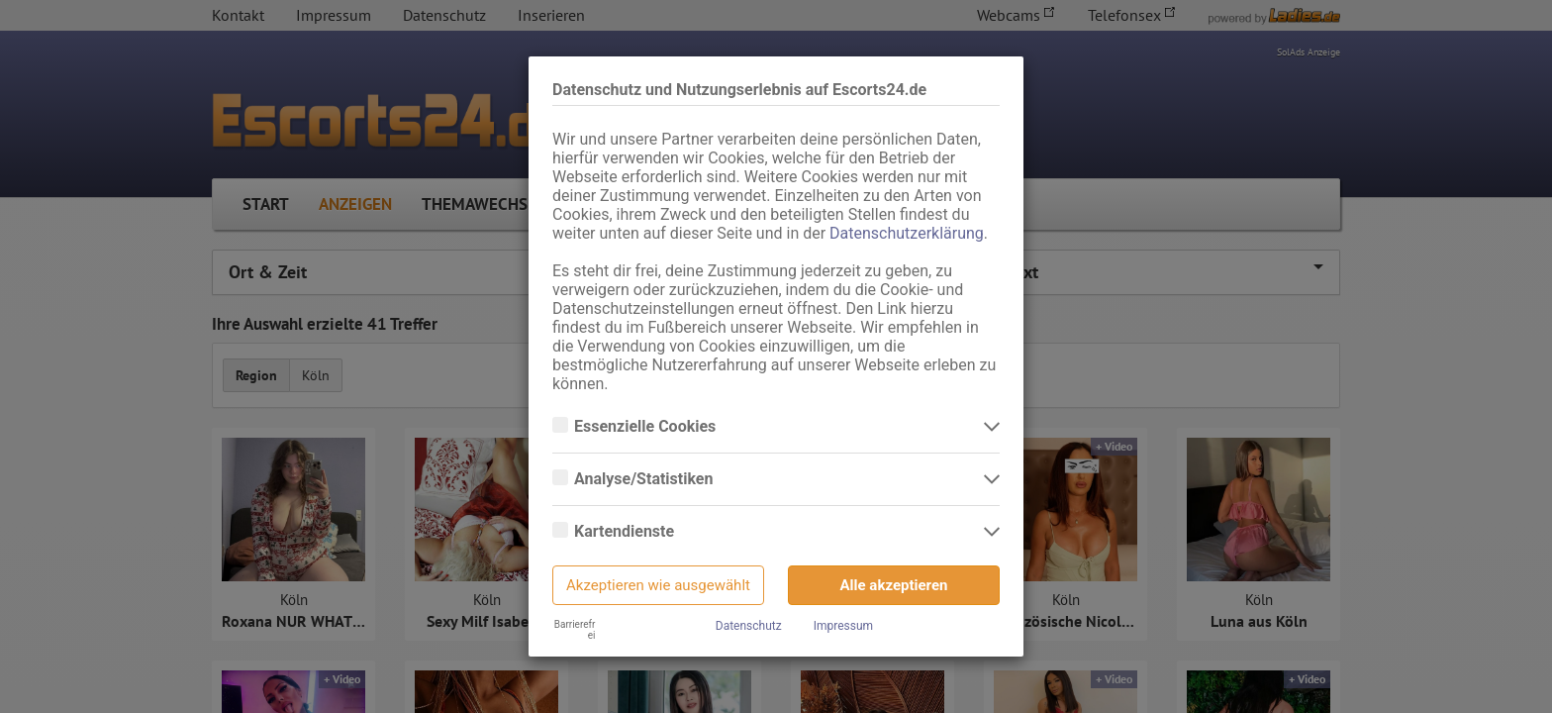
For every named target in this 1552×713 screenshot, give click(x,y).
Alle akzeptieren (894, 585)
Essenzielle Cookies (646, 427)
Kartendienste (626, 532)
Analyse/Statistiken (645, 479)
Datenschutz (749, 626)
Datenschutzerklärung (906, 233)
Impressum (843, 626)
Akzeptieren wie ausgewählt (658, 585)
